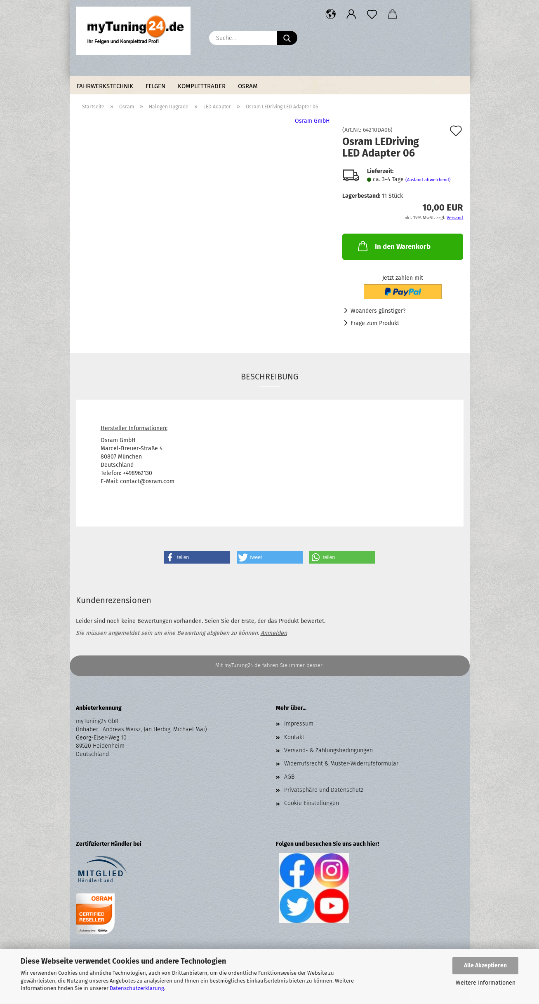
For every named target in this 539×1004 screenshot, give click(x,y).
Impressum (298, 723)
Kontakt (294, 737)
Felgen (155, 86)
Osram (248, 86)
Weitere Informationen (485, 982)
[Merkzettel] (372, 14)
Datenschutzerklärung (137, 988)
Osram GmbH (312, 120)
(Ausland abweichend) (428, 180)
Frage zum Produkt (375, 323)
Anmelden (274, 633)
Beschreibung (270, 376)
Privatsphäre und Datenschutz (323, 789)
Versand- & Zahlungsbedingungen (328, 750)
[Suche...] (287, 38)
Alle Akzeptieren (485, 965)
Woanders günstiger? (378, 310)
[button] (330, 14)
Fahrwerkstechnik (105, 86)
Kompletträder (202, 86)
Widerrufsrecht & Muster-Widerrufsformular (341, 763)
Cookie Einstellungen (311, 803)
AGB (289, 776)
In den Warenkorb (393, 246)
